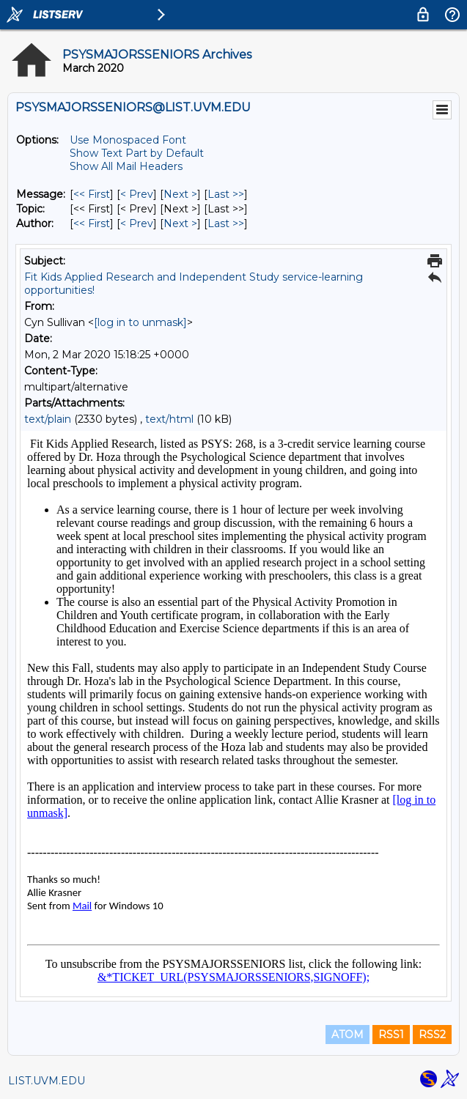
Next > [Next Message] (180, 194)
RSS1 (391, 1034)
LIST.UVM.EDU (46, 1080)
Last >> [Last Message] (225, 194)
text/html (169, 419)
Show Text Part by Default (137, 153)
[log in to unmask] (140, 322)
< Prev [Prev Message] (136, 194)
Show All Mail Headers (126, 166)
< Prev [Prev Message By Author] (136, 223)
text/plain (47, 419)
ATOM (347, 1034)
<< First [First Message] (91, 194)
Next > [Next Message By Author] (180, 223)
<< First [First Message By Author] (91, 223)
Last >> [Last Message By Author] (225, 223)
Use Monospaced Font (128, 140)
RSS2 (432, 1034)
